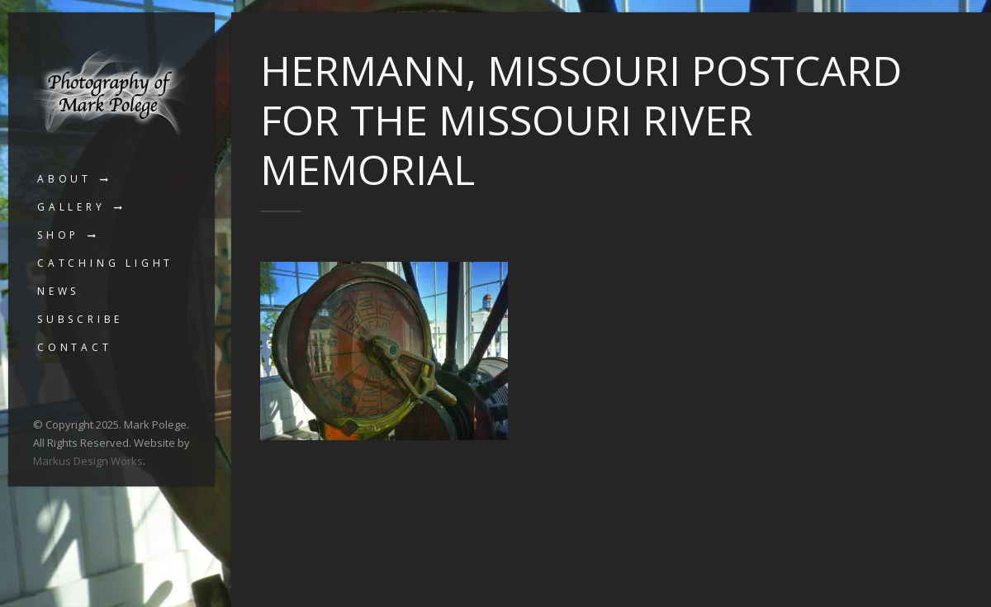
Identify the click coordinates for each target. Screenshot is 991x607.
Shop (58, 235)
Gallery (71, 207)
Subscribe (80, 319)
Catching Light (105, 263)
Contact (74, 347)
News (58, 291)
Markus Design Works (88, 460)
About (64, 179)
